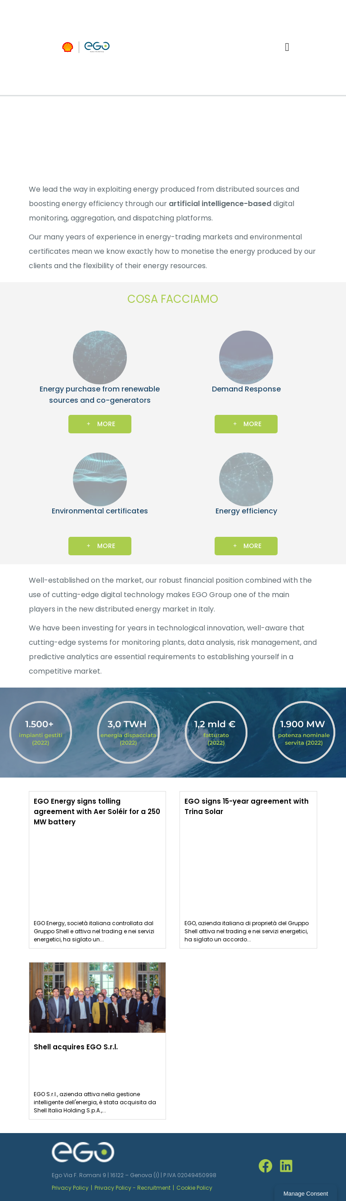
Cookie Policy (194, 1188)
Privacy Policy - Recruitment (132, 1188)
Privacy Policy (70, 1188)
